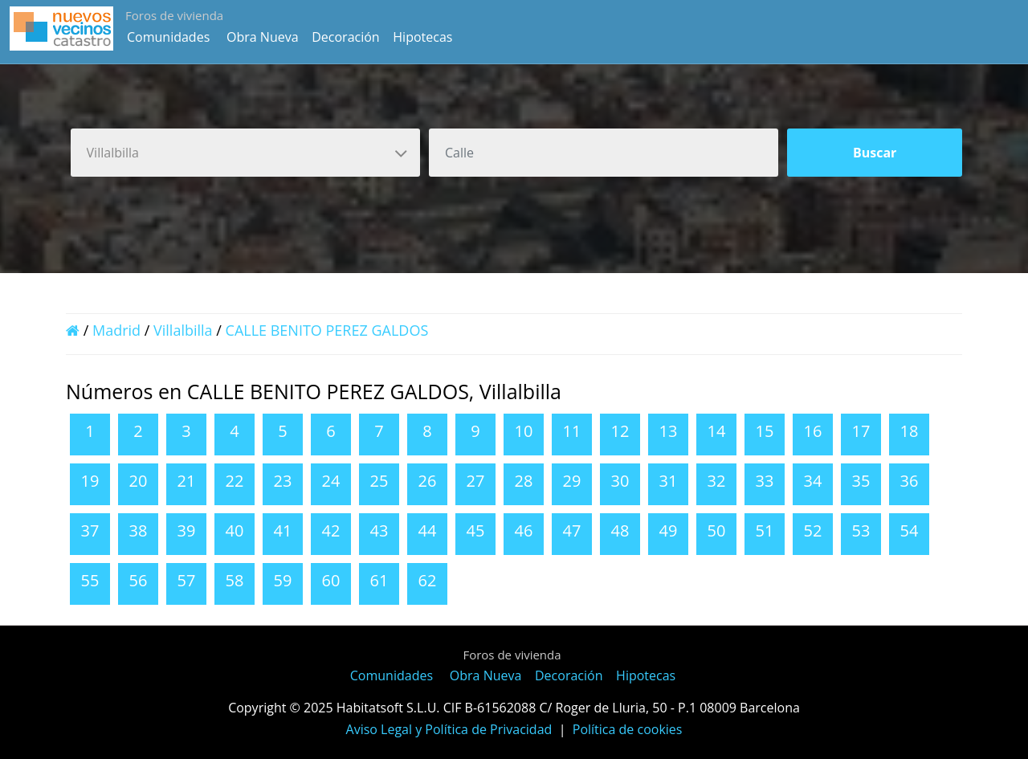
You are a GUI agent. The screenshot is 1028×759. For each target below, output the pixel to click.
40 (235, 530)
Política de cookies (628, 729)
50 (717, 530)
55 (90, 580)
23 (283, 481)
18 (909, 431)
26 (427, 481)
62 (427, 580)
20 (138, 481)
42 (331, 530)
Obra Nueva (262, 37)
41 (283, 530)
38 (138, 530)
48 (620, 530)
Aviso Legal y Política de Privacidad (449, 729)
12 (620, 431)
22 (235, 481)
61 (379, 580)
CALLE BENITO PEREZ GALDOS (327, 330)
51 (765, 530)
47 (572, 530)
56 (138, 580)
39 (186, 530)
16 (813, 431)
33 (765, 481)
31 (668, 481)
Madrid (116, 330)
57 (186, 580)
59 (283, 580)
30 (620, 481)
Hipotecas (422, 37)
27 (476, 481)
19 (90, 481)
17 (861, 431)
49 (668, 530)
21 (186, 481)
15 (765, 431)
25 (379, 481)
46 (524, 530)
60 (331, 580)
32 (717, 481)
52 (813, 530)
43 (379, 530)
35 (861, 481)
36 (909, 481)
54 (909, 530)
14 (717, 431)
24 (331, 481)
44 (427, 530)
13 (668, 431)
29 (572, 481)
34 (813, 481)
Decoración (345, 37)
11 (572, 431)
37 (90, 530)
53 (861, 530)
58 (235, 580)
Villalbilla (183, 330)
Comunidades (168, 37)
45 (476, 530)
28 (524, 481)
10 (524, 431)
